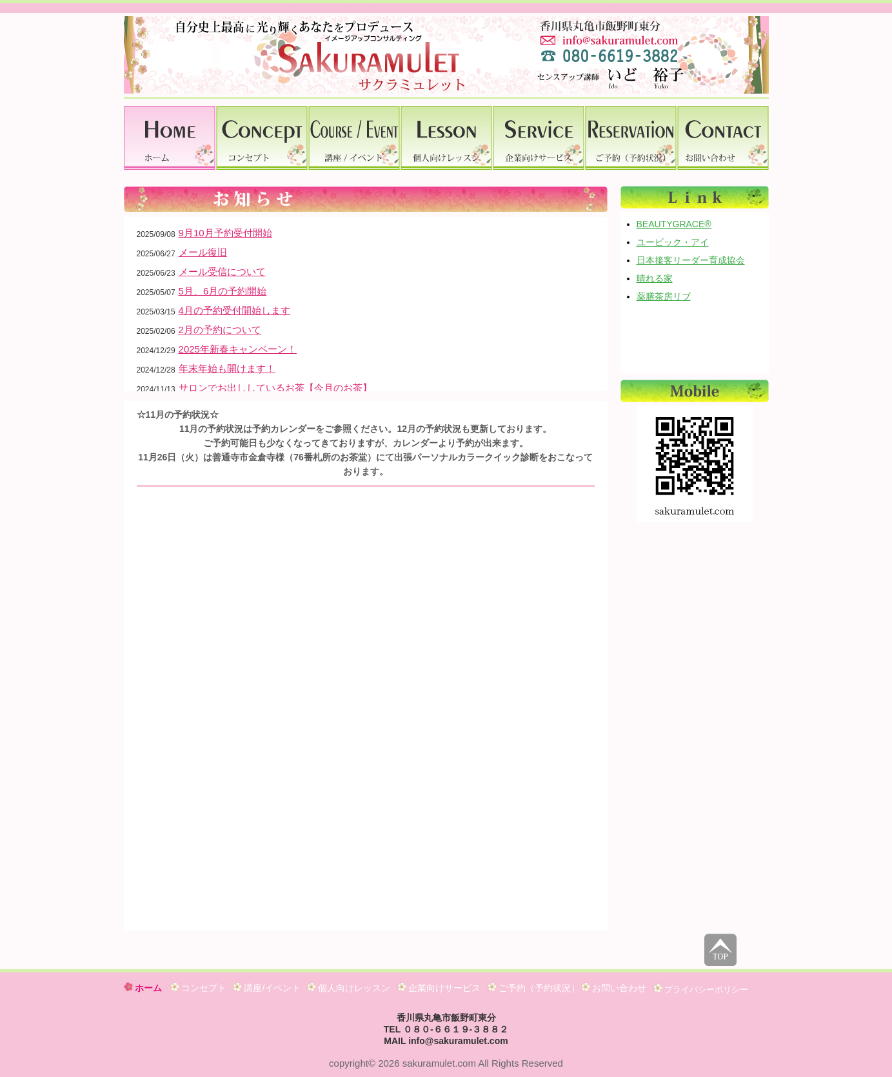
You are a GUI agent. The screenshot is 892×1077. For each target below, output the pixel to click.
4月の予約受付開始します (234, 310)
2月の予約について (220, 329)
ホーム (143, 987)
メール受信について (222, 271)
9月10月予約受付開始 (225, 232)
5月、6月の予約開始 (223, 290)
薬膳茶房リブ (664, 296)
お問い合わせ (614, 987)
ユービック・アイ (673, 242)
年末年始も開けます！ (227, 368)
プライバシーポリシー (701, 988)
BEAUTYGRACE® (674, 224)
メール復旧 (203, 252)
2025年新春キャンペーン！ (238, 349)
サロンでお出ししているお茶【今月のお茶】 (275, 387)
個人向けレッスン (349, 987)
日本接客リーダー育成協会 (691, 260)
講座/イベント (267, 987)
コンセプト (198, 987)
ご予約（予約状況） (534, 987)
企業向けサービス (439, 987)
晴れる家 (655, 278)
